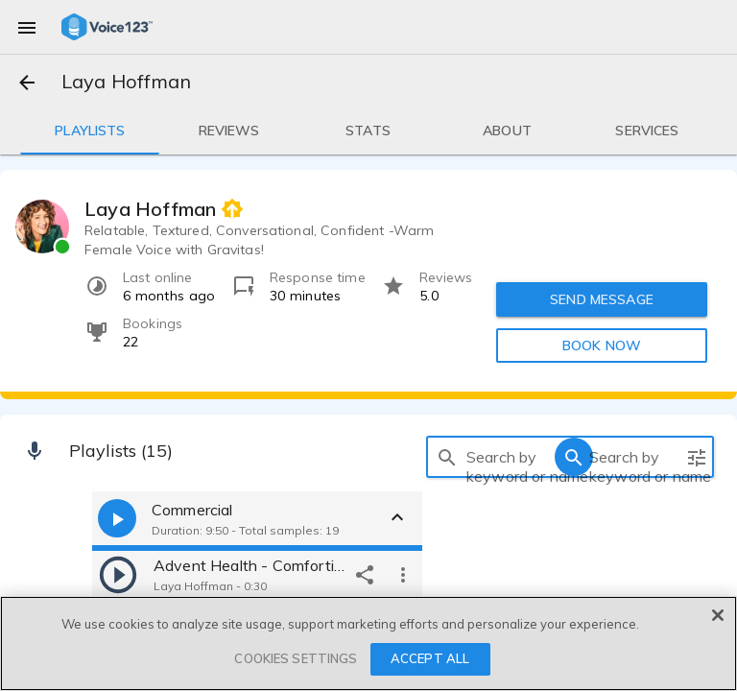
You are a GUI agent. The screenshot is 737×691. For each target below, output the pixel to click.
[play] (118, 574)
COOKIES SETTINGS (295, 658)
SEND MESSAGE (602, 299)
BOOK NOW (601, 345)
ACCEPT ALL (430, 658)
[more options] (403, 574)
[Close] (717, 615)
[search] (447, 457)
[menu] (27, 27)
